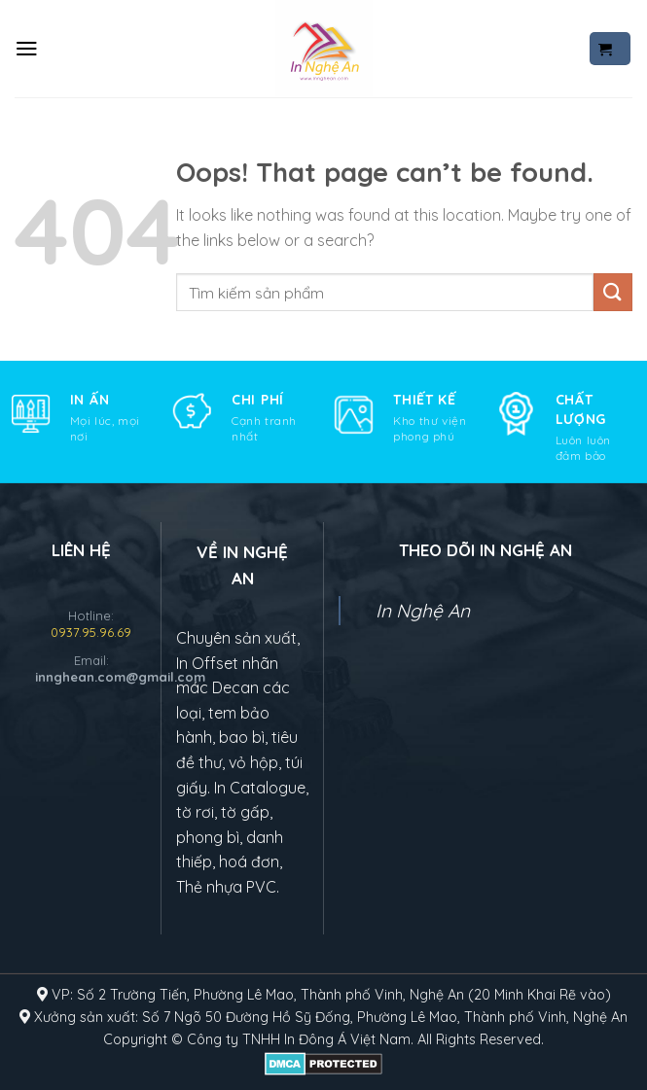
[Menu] (27, 48)
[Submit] (612, 292)
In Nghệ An (423, 610)
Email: (91, 668)
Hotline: (91, 624)
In (313, 1039)
